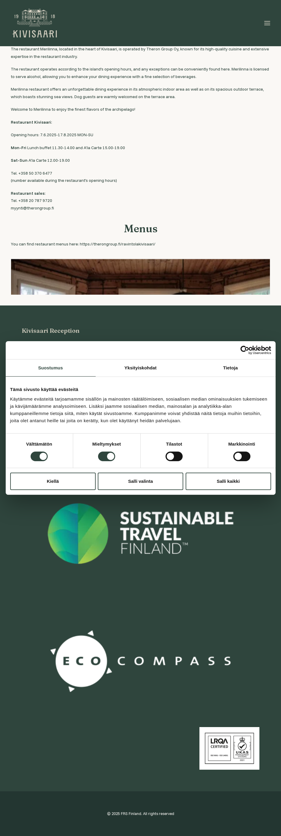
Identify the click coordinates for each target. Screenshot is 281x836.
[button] (267, 23)
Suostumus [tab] (50, 367)
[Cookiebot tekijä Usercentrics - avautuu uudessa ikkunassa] (245, 350)
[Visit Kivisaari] (35, 23)
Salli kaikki (228, 481)
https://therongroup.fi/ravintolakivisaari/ (117, 244)
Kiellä (53, 481)
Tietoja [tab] (230, 367)
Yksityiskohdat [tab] (140, 367)
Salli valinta (140, 481)
